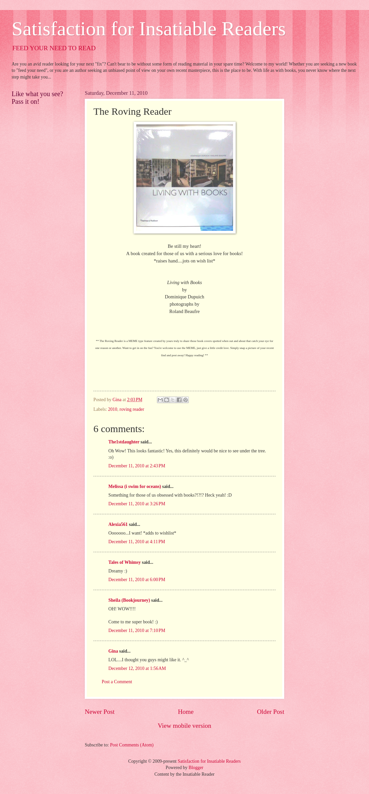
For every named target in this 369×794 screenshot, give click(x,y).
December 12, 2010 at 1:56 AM (137, 668)
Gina (113, 651)
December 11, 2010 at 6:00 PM (136, 579)
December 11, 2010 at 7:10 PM (136, 630)
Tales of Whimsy (124, 562)
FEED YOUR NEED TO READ (54, 48)
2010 (112, 409)
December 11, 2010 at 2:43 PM (136, 465)
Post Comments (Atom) (132, 744)
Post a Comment (117, 681)
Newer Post (100, 711)
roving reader (132, 409)
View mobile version (184, 725)
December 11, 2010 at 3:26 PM (136, 503)
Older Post (270, 711)
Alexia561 (118, 524)
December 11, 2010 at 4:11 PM (136, 541)
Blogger (195, 767)
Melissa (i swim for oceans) (134, 486)
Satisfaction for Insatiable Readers (149, 29)
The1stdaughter (123, 441)
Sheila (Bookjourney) (129, 600)
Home (185, 711)
